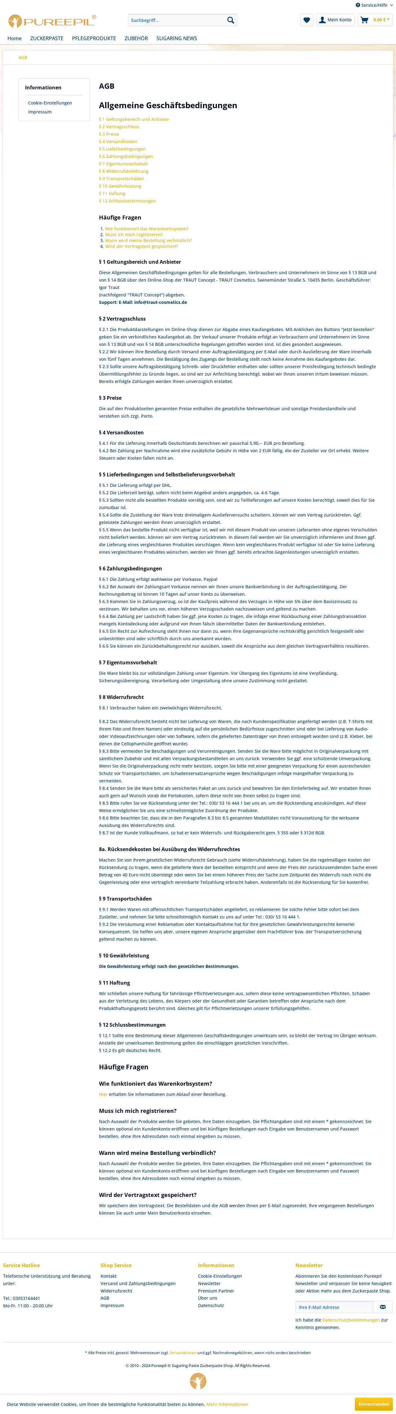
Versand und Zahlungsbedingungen (138, 1283)
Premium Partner (216, 1291)
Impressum (40, 112)
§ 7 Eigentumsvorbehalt (123, 164)
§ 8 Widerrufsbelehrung (123, 171)
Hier (103, 1094)
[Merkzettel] (306, 20)
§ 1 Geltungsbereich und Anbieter (134, 119)
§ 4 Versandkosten (118, 141)
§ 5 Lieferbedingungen (122, 149)
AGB (105, 1298)
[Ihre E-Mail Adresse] (334, 1307)
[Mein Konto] (335, 20)
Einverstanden (374, 1404)
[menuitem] (182, 20)
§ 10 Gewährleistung (120, 186)
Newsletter (209, 1283)
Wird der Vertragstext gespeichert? (141, 246)
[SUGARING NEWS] (176, 38)
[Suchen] (230, 20)
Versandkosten (183, 1352)
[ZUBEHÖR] (136, 38)
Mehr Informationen (227, 1404)
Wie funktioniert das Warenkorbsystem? (146, 229)
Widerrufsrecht (116, 1291)
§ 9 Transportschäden (121, 178)
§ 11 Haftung (112, 193)
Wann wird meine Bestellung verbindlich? (148, 240)
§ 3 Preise (109, 134)
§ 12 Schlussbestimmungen (127, 201)
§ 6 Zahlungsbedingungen (126, 156)
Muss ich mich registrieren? (134, 234)
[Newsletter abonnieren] (383, 1307)
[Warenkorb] (375, 20)
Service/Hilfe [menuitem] (372, 5)
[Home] (14, 38)
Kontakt (109, 1276)
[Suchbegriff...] (182, 20)
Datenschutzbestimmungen (351, 1320)
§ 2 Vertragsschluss (119, 127)
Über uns (207, 1298)
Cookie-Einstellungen (50, 103)
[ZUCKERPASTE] (47, 38)
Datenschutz (211, 1305)
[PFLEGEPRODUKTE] (94, 38)
